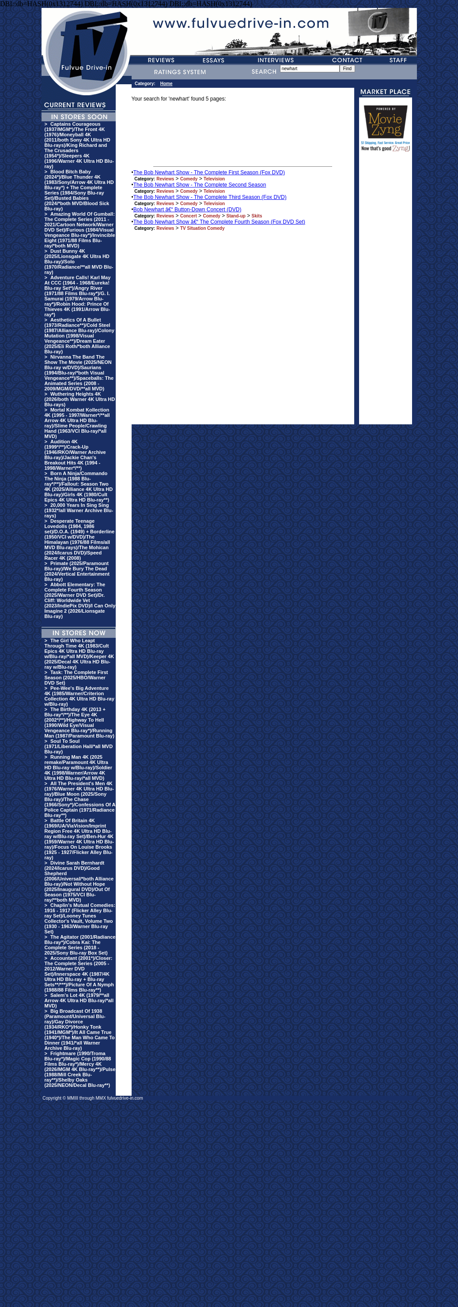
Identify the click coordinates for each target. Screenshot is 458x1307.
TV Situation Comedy (202, 228)
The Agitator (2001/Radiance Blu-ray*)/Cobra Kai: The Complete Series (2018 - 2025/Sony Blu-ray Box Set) (80, 944)
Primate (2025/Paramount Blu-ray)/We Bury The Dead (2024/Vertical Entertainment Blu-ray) (77, 571)
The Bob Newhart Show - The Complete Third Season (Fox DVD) (210, 197)
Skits (257, 215)
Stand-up (236, 215)
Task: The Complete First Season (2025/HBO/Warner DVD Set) (76, 677)
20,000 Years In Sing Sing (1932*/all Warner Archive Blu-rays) (79, 510)
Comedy (188, 178)
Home (166, 83)
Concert (188, 215)
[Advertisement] (385, 292)
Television (214, 178)
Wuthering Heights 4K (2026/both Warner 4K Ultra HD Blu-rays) (80, 399)
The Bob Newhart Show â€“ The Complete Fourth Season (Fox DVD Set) (219, 222)
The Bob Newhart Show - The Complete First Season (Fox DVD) (209, 172)
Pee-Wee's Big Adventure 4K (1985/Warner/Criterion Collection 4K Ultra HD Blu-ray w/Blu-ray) (79, 696)
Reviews (165, 178)
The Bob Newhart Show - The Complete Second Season (199, 185)
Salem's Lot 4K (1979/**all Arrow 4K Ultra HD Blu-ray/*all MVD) (79, 1000)
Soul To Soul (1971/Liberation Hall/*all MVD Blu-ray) (79, 746)
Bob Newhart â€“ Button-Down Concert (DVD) (187, 209)
